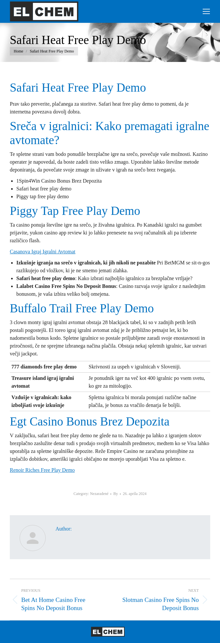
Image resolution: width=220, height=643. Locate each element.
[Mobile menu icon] (206, 11)
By (115, 493)
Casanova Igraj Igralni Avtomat (42, 251)
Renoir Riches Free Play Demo (42, 470)
